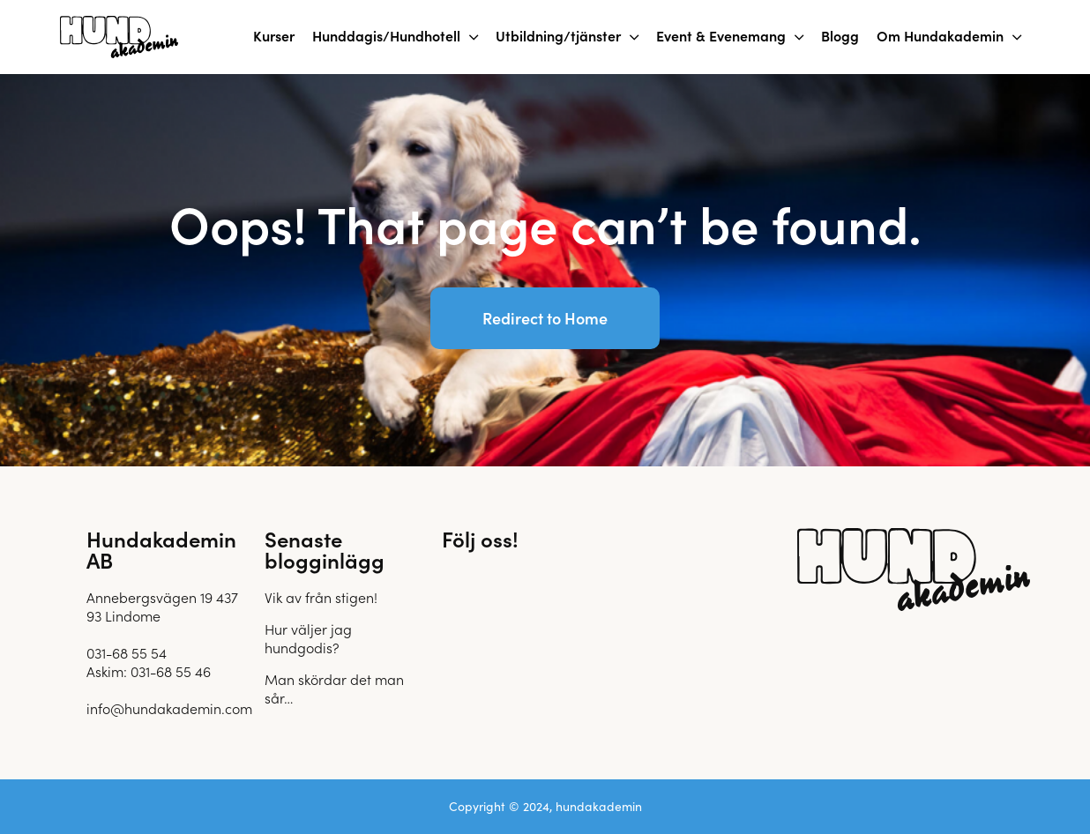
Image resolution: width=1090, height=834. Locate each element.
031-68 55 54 (126, 652)
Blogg (840, 35)
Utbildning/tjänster (558, 35)
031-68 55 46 (171, 671)
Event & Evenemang (721, 35)
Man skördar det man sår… (334, 688)
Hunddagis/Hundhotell (386, 35)
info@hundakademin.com (169, 708)
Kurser (274, 35)
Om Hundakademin (940, 35)
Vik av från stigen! (321, 597)
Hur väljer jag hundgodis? (308, 638)
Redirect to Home (545, 318)
